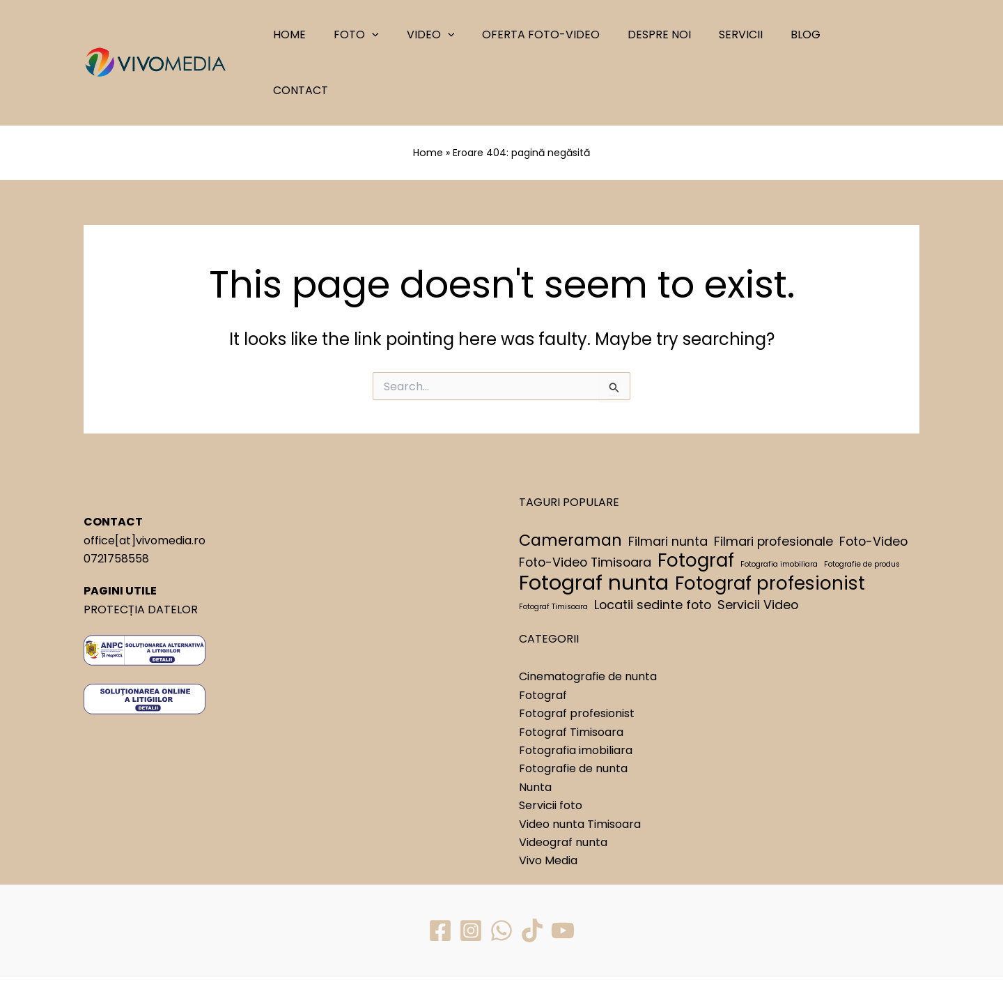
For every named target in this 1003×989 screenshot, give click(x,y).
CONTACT (873, 34)
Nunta (535, 730)
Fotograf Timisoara (571, 675)
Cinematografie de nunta (588, 620)
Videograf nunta (563, 786)
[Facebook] (439, 873)
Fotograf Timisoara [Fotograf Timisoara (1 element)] (553, 549)
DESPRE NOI (674, 34)
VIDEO (456, 35)
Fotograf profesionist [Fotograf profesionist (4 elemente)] (770, 527)
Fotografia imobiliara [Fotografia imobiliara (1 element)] (779, 508)
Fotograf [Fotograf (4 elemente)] (696, 504)
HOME (326, 34)
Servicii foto (550, 749)
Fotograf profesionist (577, 657)
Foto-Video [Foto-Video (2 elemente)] (873, 484)
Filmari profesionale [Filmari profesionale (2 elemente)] (773, 484)
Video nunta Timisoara (580, 767)
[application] (403, 35)
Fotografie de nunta (573, 712)
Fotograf (543, 639)
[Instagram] (470, 873)
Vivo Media (548, 804)
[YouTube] (564, 873)
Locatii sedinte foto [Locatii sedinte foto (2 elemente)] (652, 547)
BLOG (809, 34)
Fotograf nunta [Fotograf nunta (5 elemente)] (594, 526)
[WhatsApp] (501, 873)
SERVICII (750, 34)
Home (428, 97)
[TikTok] (533, 873)
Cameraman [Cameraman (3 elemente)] (570, 484)
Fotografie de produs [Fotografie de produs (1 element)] (862, 508)
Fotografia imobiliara (575, 694)
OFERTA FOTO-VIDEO (561, 34)
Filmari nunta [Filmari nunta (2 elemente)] (668, 484)
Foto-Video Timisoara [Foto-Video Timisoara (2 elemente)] (585, 505)
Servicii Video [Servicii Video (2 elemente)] (757, 547)
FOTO (387, 35)
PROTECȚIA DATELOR (141, 552)
